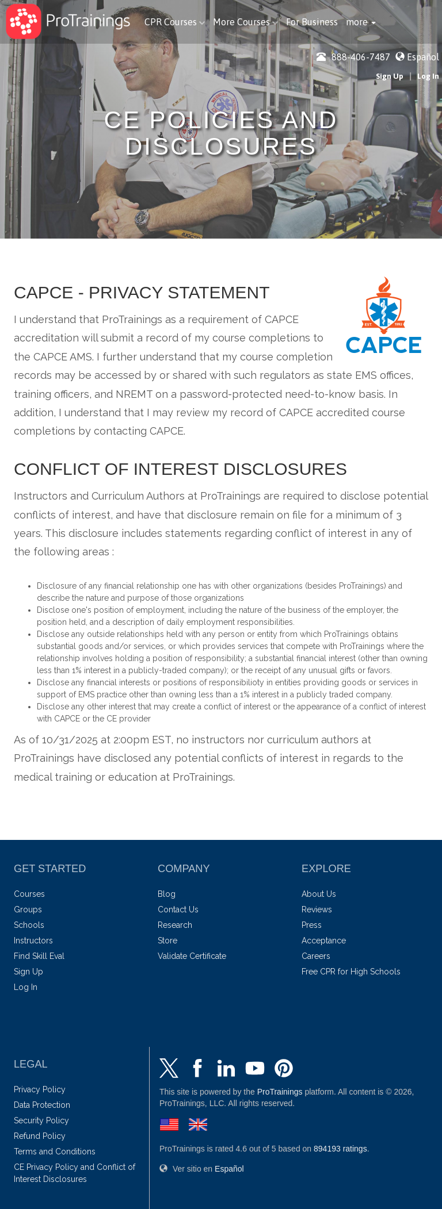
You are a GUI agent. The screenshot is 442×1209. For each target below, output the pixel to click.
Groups (28, 909)
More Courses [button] (245, 22)
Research (175, 925)
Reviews (317, 909)
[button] (361, 22)
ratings (340, 1148)
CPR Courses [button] (174, 22)
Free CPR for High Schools (351, 971)
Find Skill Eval (39, 956)
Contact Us (178, 909)
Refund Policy (40, 1136)
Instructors (33, 940)
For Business (312, 22)
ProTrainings (280, 1091)
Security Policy (41, 1120)
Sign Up (389, 76)
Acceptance (324, 940)
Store (167, 940)
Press (312, 925)
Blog (167, 894)
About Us (319, 894)
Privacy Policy (40, 1089)
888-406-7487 (353, 57)
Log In (428, 76)
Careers (316, 956)
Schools (29, 925)
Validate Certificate (192, 956)
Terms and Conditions (55, 1151)
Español (423, 57)
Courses (29, 894)
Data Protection (42, 1105)
